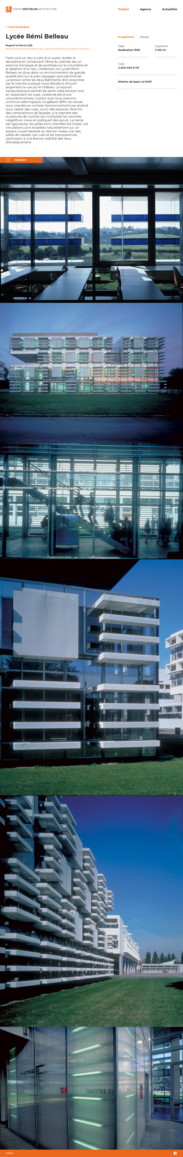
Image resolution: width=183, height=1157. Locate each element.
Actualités (169, 9)
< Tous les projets (17, 27)
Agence (145, 9)
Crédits (9, 1153)
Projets (123, 9)
